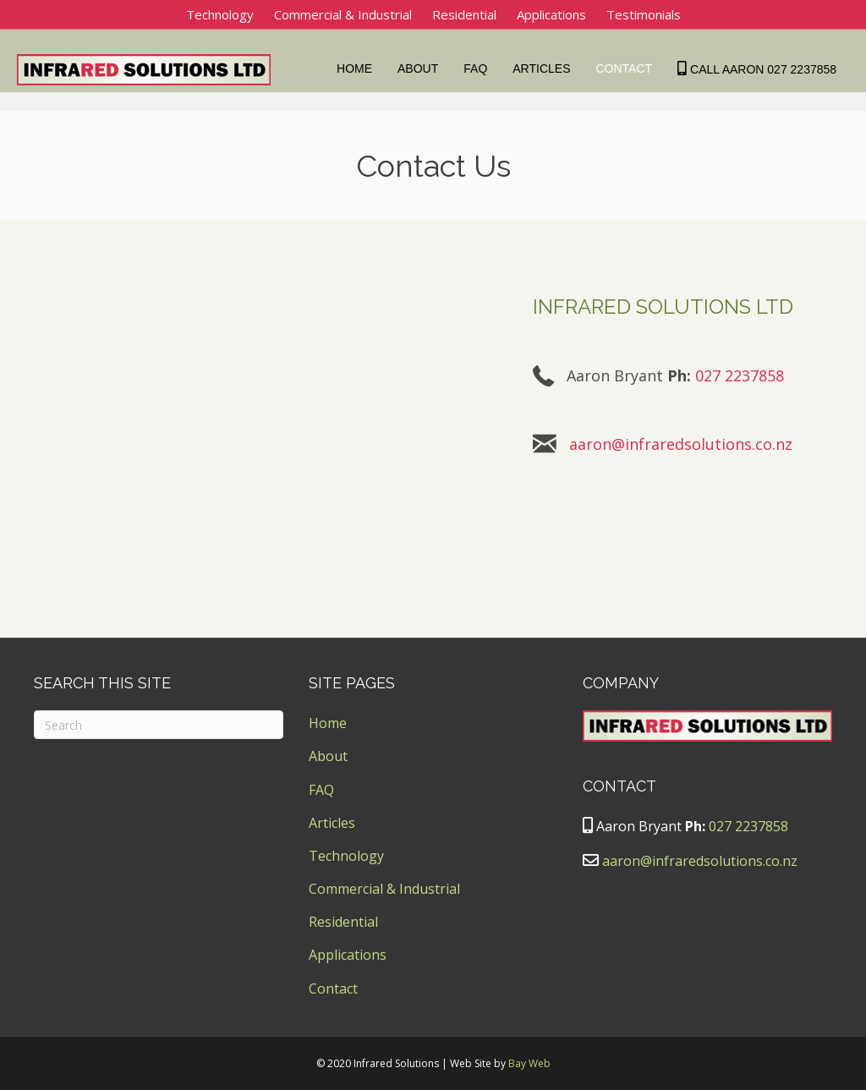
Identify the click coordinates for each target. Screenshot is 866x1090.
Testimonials (643, 14)
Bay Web (529, 1063)
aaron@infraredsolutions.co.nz (680, 444)
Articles (545, 68)
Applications (551, 14)
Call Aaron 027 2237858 (761, 68)
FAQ (479, 68)
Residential (464, 14)
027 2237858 (739, 375)
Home (358, 68)
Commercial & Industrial (343, 14)
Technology (220, 14)
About (422, 68)
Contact (628, 68)
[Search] (158, 724)
